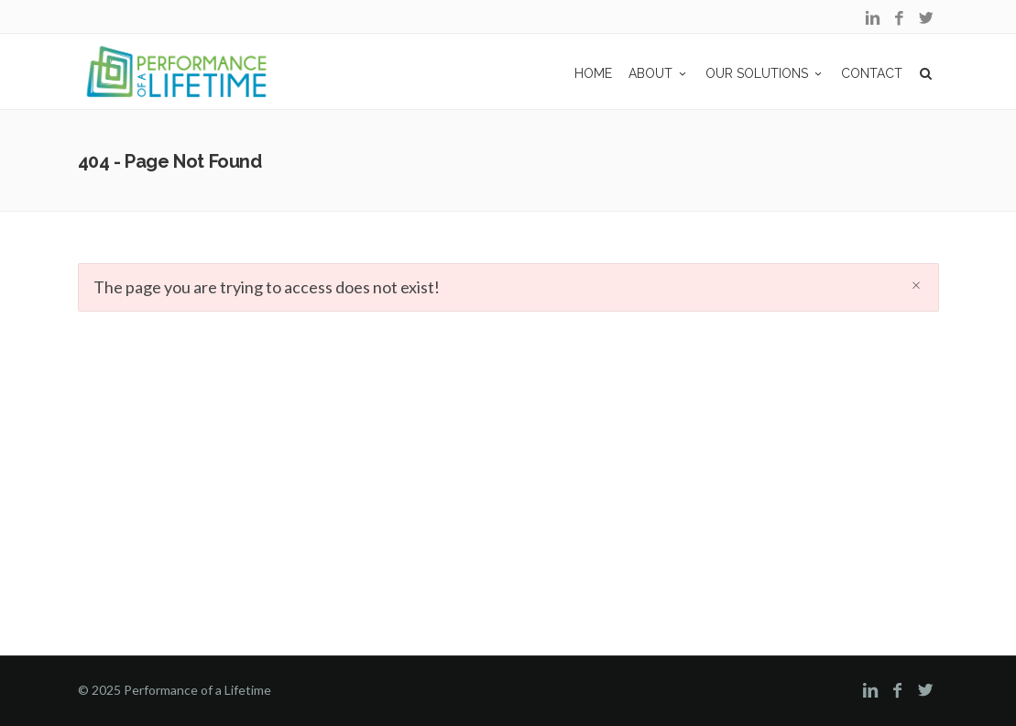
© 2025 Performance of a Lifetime (174, 690)
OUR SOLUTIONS (765, 73)
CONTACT (871, 73)
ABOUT (658, 73)
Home (593, 73)
